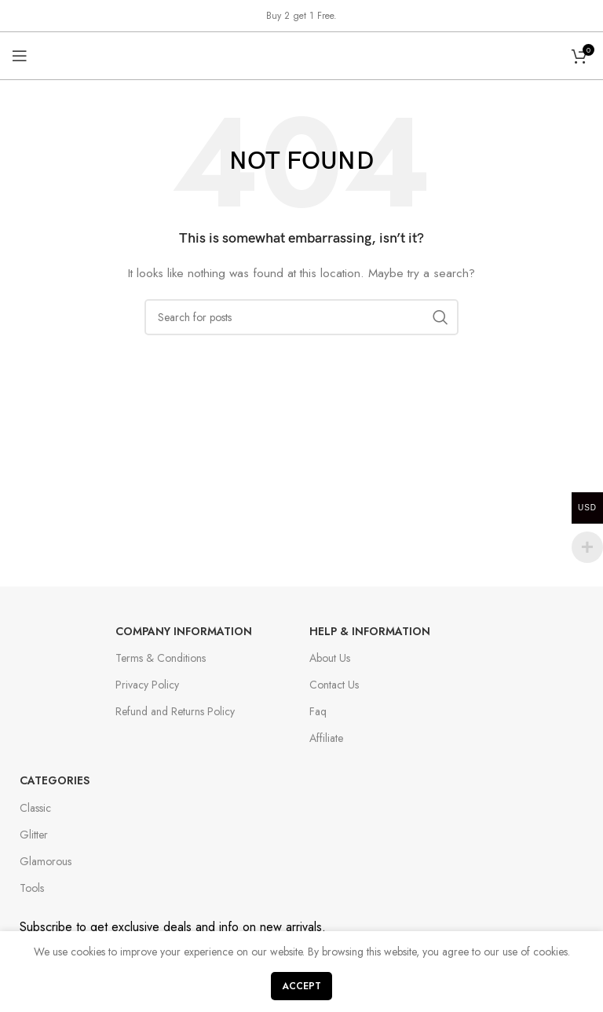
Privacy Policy (147, 684)
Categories (55, 780)
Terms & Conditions (160, 658)
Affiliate (326, 738)
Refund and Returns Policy (175, 711)
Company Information (183, 631)
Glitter (34, 834)
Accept (301, 986)
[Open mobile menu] (19, 55)
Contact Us (334, 684)
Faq (318, 711)
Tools (32, 888)
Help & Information (369, 631)
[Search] (301, 317)
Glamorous (45, 861)
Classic (35, 808)
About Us (329, 658)
